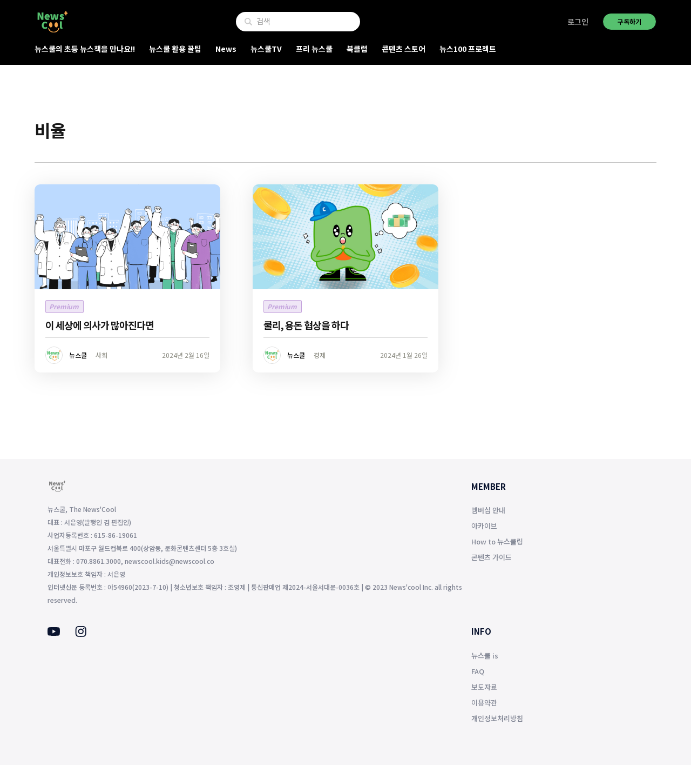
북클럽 (357, 48)
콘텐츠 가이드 (491, 557)
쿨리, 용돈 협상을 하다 (306, 325)
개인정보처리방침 (497, 718)
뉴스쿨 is (484, 655)
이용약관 (484, 702)
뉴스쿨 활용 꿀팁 (175, 48)
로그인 (577, 21)
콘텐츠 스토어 (403, 48)
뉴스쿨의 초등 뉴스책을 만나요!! (85, 48)
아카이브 (484, 525)
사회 (101, 355)
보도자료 (484, 686)
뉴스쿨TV (266, 48)
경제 (320, 355)
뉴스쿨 (78, 355)
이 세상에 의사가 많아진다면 (99, 325)
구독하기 (629, 21)
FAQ (477, 671)
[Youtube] (54, 632)
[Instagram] (80, 633)
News (225, 48)
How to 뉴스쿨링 (497, 541)
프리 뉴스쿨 (314, 48)
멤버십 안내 (488, 510)
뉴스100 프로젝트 (467, 48)
